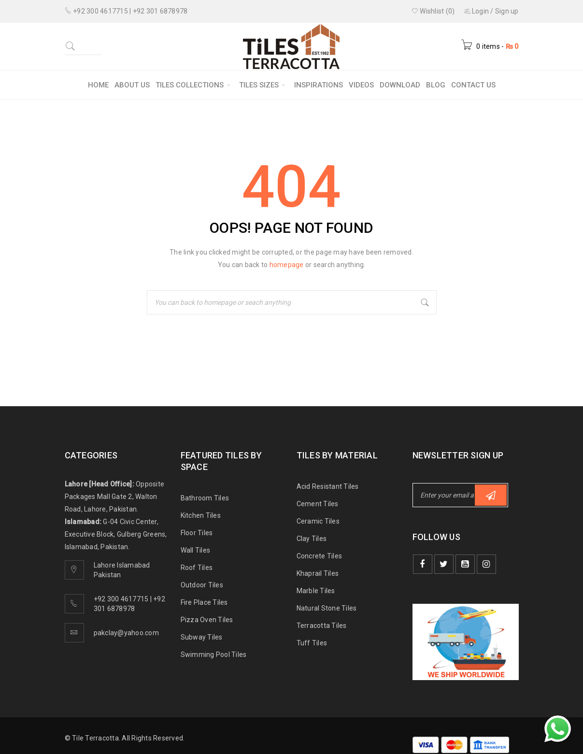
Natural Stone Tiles (327, 608)
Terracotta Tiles (322, 625)
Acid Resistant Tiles (328, 486)
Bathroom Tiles (205, 498)
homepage (287, 265)
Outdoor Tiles (202, 585)
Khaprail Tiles (318, 573)
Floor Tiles (197, 533)
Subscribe (491, 495)
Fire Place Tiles (204, 602)
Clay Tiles (312, 538)
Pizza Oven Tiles (207, 620)
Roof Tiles (197, 567)
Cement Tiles (318, 504)
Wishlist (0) (433, 11)
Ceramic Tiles (318, 521)
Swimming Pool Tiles (214, 654)
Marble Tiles (316, 591)
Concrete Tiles (319, 556)
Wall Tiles (196, 550)
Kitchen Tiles (201, 515)
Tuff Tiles (312, 643)
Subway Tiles (202, 637)
